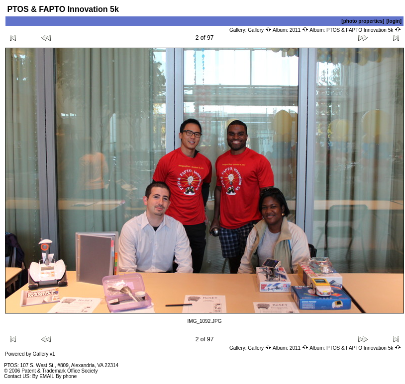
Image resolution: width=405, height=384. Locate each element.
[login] (394, 21)
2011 (299, 30)
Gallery (259, 30)
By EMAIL (43, 376)
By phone (66, 376)
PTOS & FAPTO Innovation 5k (363, 30)
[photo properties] (362, 21)
